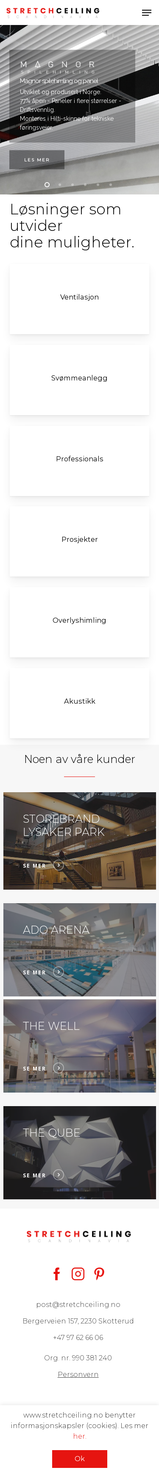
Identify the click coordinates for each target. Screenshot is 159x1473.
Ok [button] (80, 1459)
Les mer (37, 160)
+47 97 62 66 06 (78, 1338)
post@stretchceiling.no (78, 1305)
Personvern (78, 1374)
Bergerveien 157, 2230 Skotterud (78, 1321)
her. (79, 1436)
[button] (146, 12)
